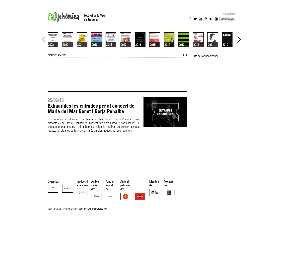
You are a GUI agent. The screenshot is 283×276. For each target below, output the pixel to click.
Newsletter (229, 14)
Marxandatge (227, 19)
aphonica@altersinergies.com (93, 271)
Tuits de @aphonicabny (204, 103)
